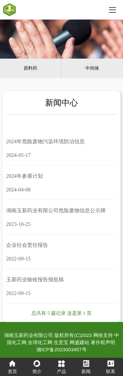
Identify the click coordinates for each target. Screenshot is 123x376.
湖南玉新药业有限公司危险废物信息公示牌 (56, 210)
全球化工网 (40, 342)
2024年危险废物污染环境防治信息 (45, 141)
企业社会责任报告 (27, 245)
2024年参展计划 (24, 176)
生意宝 (61, 342)
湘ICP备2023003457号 (61, 349)
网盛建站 (79, 342)
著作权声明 (103, 342)
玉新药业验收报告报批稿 (35, 279)
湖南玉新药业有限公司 (28, 335)
